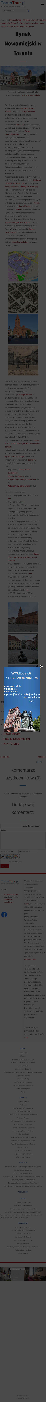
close (41, 664)
